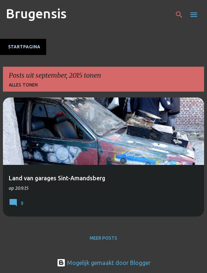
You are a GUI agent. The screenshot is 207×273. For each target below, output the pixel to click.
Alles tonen (23, 84)
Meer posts (103, 238)
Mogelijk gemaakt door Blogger (104, 262)
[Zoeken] (179, 14)
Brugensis (36, 13)
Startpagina (24, 46)
